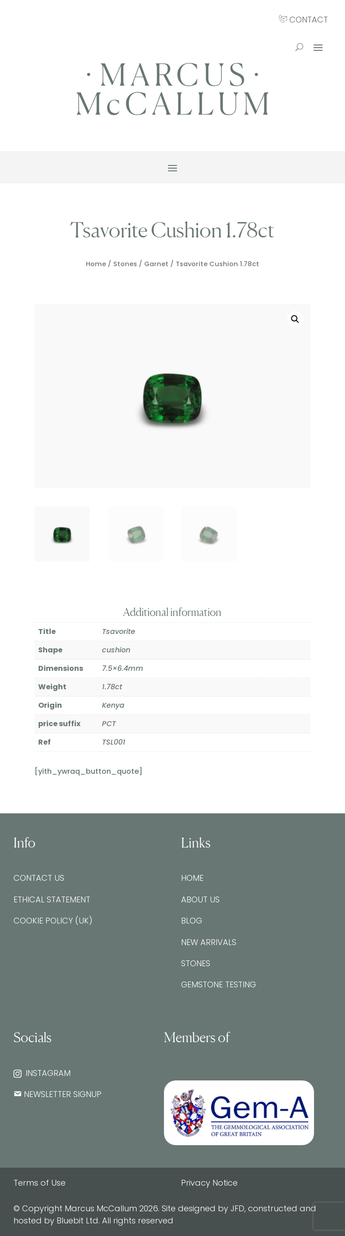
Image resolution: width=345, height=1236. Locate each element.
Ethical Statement (51, 899)
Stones (125, 263)
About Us (200, 899)
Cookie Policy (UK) (53, 920)
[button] (295, 319)
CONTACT (303, 19)
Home (96, 263)
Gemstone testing (218, 984)
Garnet (156, 263)
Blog (191, 920)
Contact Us (38, 877)
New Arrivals (208, 942)
